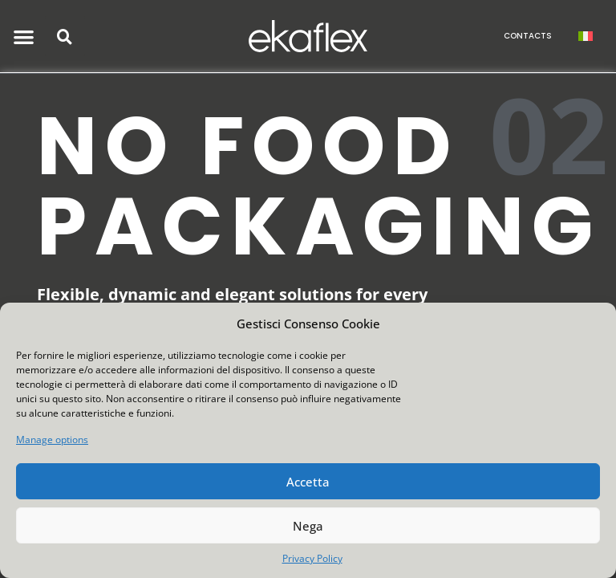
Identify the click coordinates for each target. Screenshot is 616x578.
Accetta (308, 482)
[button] (24, 36)
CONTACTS (528, 36)
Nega (308, 526)
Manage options (52, 439)
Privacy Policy (312, 558)
